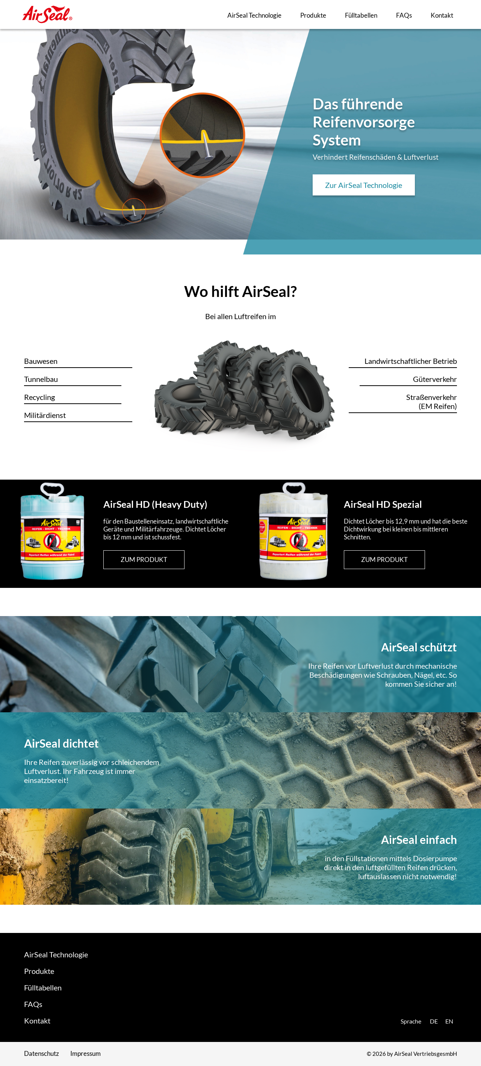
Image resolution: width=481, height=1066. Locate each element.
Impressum (85, 1053)
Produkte (313, 15)
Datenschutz (41, 1053)
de (434, 1021)
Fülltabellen (361, 15)
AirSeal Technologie (254, 15)
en (449, 1021)
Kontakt (442, 15)
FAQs (404, 15)
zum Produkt (144, 559)
